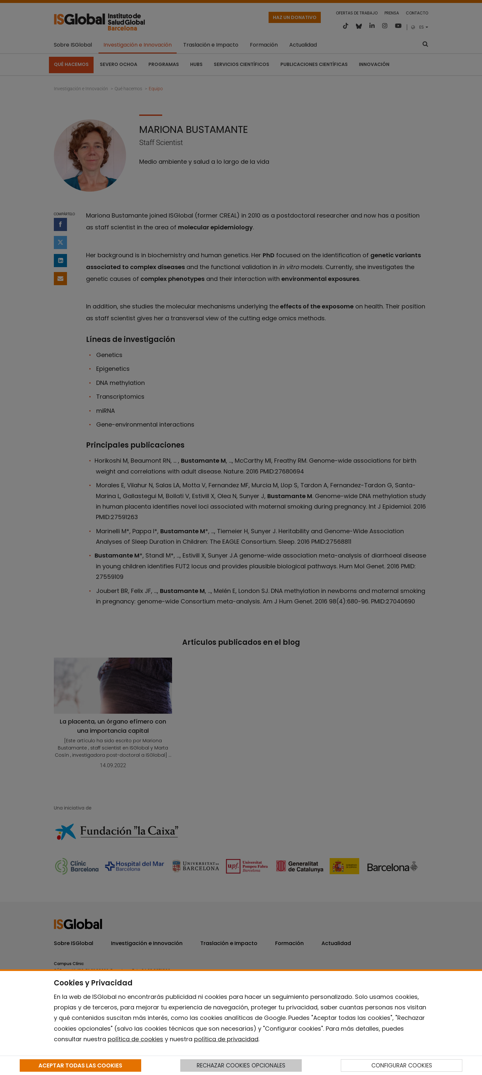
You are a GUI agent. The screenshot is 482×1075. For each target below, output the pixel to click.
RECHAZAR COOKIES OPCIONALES (241, 1065)
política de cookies (135, 1039)
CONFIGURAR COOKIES (401, 1065)
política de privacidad (226, 1039)
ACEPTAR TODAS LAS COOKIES (80, 1065)
